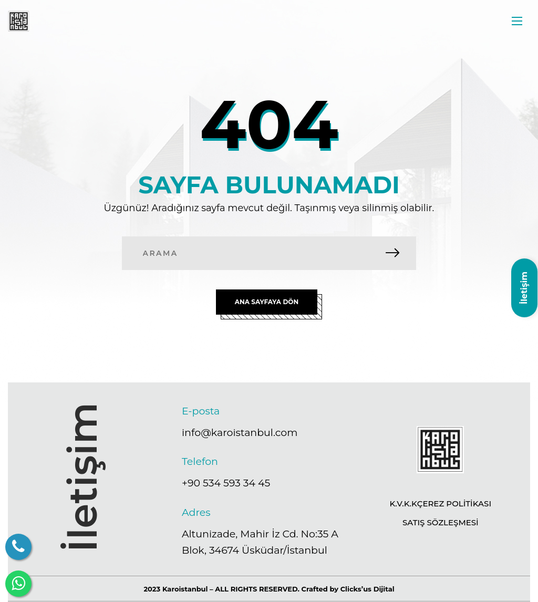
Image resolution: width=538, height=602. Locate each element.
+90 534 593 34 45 (226, 483)
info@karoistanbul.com (239, 432)
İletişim (524, 288)
